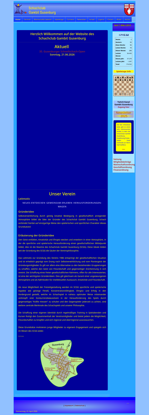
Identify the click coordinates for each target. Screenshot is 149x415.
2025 (123, 116)
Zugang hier (123, 107)
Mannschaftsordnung (124, 164)
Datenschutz (79, 405)
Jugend (101, 19)
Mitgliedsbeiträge (122, 161)
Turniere (70, 19)
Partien (110, 19)
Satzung (118, 159)
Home (17, 19)
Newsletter (81, 19)
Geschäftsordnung (123, 167)
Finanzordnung (121, 169)
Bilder (119, 19)
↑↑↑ (128, 403)
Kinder (92, 19)
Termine (27, 19)
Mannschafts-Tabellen (43, 19)
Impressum (69, 405)
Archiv (127, 19)
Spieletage (59, 19)
